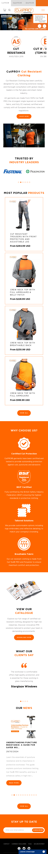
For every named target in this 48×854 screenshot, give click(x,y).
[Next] (43, 49)
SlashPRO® (17, 3)
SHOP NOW (24, 116)
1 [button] (18, 182)
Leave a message (27, 851)
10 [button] (31, 795)
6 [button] (29, 182)
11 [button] (33, 795)
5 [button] (27, 182)
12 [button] (36, 795)
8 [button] (27, 795)
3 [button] (23, 182)
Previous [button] (39, 26)
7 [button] (25, 795)
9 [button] (29, 795)
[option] (24, 22)
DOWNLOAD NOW (24, 637)
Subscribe (38, 830)
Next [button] (44, 26)
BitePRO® (30, 3)
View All (24, 413)
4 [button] (25, 182)
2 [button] (20, 182)
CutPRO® (5, 3)
